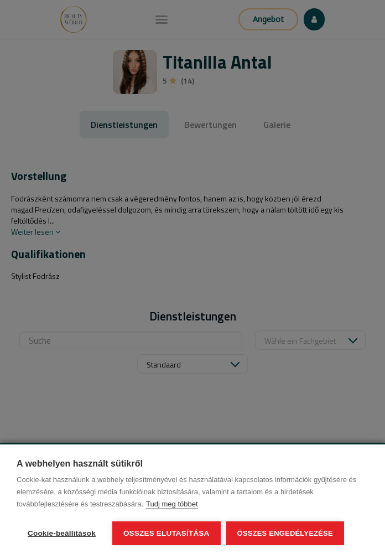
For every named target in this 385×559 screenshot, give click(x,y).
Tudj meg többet (171, 504)
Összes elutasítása (166, 533)
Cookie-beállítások (62, 533)
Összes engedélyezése (285, 533)
